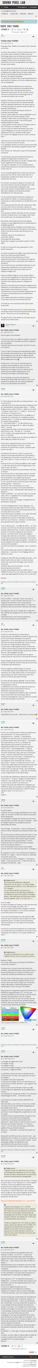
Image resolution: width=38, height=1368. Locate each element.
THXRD (3, 388)
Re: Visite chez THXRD (10, 330)
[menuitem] (5, 7)
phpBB (17, 1362)
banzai (3, 704)
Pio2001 (3, 939)
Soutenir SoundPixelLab (13, 21)
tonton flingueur (10, 324)
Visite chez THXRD (10, 26)
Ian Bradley (33, 1360)
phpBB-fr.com (32, 1364)
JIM (2, 35)
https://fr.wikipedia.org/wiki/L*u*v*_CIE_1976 (17, 1201)
